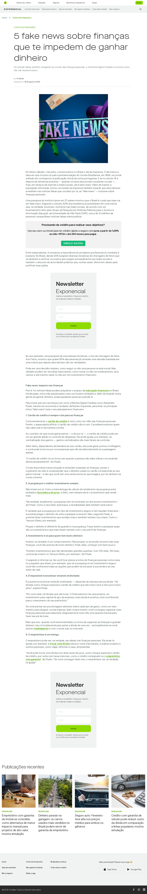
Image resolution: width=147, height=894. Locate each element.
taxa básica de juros (48, 492)
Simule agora (73, 243)
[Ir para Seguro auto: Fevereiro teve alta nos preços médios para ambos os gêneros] (92, 821)
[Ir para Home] (4, 17)
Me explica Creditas (82, 9)
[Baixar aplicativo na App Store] (110, 869)
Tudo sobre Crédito (99, 9)
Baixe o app (30, 873)
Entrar (139, 3)
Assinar (73, 326)
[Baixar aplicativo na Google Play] (134, 869)
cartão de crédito (57, 421)
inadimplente (41, 628)
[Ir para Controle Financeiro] (22, 17)
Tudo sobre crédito (58, 867)
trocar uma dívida (60, 643)
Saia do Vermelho (65, 9)
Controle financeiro (32, 9)
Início (4, 862)
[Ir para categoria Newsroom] (19, 811)
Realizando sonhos (49, 9)
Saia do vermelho (9, 867)
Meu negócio (114, 9)
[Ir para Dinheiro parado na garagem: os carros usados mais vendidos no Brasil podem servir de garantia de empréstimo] (55, 823)
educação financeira (97, 390)
